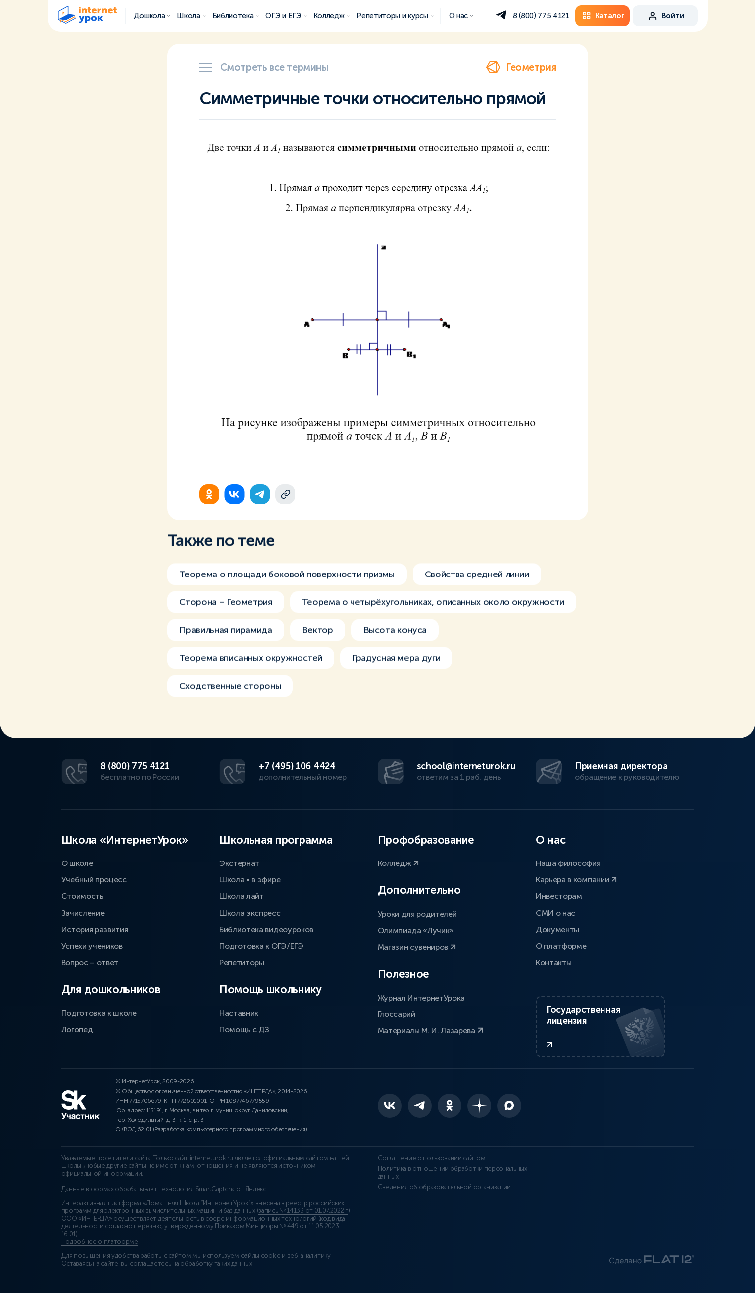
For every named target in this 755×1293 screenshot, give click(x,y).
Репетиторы (241, 962)
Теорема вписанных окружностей (251, 673)
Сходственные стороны (230, 701)
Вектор (317, 645)
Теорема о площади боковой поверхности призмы (287, 589)
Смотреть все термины (264, 67)
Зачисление (83, 913)
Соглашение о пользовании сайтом (432, 1158)
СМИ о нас (555, 913)
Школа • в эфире (249, 879)
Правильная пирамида (225, 645)
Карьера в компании (576, 879)
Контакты (553, 962)
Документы (557, 929)
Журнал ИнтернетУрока (421, 998)
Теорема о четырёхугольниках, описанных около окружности (433, 617)
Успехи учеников (92, 946)
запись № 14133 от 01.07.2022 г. (303, 1210)
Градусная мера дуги (396, 673)
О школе (77, 863)
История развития (94, 929)
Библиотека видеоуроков (266, 929)
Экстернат (239, 863)
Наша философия (568, 863)
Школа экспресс (250, 913)
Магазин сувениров (417, 947)
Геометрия (521, 67)
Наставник (238, 1013)
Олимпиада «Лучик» (416, 930)
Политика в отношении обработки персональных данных (452, 1172)
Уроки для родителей (417, 914)
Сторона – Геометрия (225, 617)
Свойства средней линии (477, 589)
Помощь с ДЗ (244, 1029)
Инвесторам (559, 896)
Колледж (398, 863)
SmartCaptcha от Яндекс (230, 1189)
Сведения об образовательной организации (444, 1187)
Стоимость (82, 896)
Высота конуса (395, 645)
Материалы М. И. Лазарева (430, 1030)
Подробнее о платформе (99, 1241)
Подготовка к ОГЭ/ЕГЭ (261, 946)
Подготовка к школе (99, 1013)
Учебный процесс (94, 879)
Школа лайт (241, 896)
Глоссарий (396, 1014)
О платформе (561, 946)
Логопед (77, 1029)
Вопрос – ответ (90, 962)
